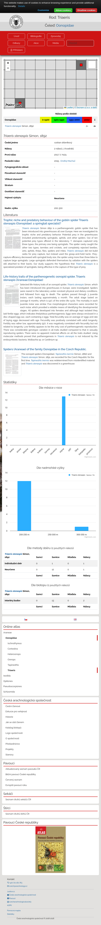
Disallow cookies (86, 10)
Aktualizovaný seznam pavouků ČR (23, 769)
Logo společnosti (14, 733)
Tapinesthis (13, 665)
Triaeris (11, 670)
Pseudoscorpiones (12, 686)
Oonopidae (65, 25)
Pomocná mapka (14, 910)
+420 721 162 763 (15, 883)
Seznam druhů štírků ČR (17, 814)
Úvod (16, 36)
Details (21, 6)
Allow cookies (63, 10)
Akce (36, 43)
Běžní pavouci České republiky (21, 774)
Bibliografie (36, 36)
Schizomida (9, 691)
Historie (9, 717)
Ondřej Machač (67, 161)
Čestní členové (13, 706)
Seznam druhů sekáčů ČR (18, 799)
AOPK (9, 905)
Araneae (7, 632)
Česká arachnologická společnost (22, 895)
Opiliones (8, 681)
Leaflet (68, 107)
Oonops (11, 659)
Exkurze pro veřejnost (16, 711)
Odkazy (16, 43)
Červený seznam (14, 779)
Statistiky (10, 914)
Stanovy (10, 754)
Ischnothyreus (15, 643)
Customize (43, 10)
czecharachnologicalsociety (20, 902)
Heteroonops (14, 654)
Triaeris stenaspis (30, 228)
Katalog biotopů (13, 727)
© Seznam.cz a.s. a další (85, 107)
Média (56, 43)
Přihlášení (17, 50)
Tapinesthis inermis (64, 354)
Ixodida (7, 675)
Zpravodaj (56, 36)
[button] (81, 65)
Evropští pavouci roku (16, 785)
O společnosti (12, 738)
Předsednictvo (13, 744)
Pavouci (12, 898)
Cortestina (13, 648)
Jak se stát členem (15, 722)
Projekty (10, 749)
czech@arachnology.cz (18, 886)
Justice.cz (11, 891)
